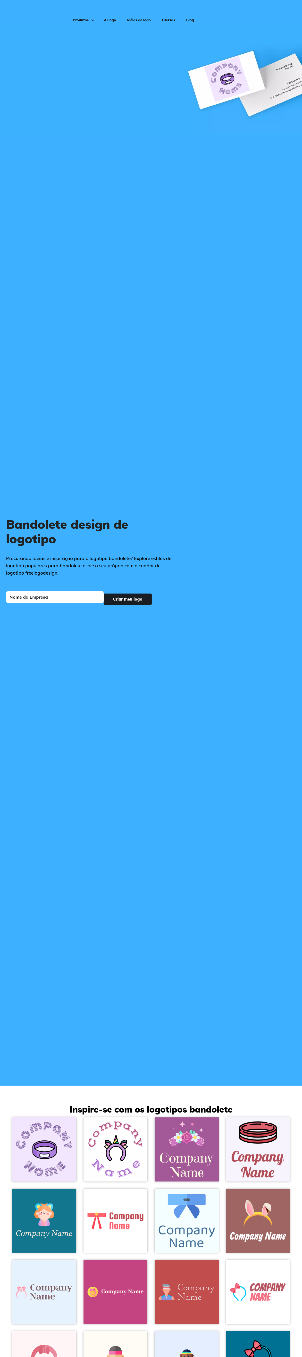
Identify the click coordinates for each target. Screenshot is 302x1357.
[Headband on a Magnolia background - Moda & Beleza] (258, 1149)
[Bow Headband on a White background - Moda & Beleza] (258, 1292)
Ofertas (164, 11)
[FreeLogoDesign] (35, 10)
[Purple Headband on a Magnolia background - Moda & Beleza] (44, 1149)
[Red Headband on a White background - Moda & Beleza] (116, 1221)
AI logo (106, 11)
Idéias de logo (135, 11)
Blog (186, 11)
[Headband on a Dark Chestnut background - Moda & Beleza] (258, 1221)
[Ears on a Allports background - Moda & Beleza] (44, 1221)
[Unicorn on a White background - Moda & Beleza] (116, 1149)
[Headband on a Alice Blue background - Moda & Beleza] (44, 1292)
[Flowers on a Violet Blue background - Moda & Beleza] (187, 1149)
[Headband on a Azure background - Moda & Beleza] (187, 1221)
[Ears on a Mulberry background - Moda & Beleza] (116, 1292)
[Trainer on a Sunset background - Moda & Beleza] (187, 1292)
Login (289, 11)
